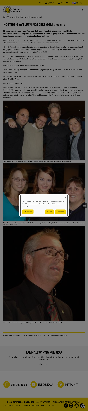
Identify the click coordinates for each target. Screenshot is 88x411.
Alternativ (28, 212)
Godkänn (60, 212)
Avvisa (49, 212)
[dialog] (44, 205)
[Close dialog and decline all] (65, 196)
